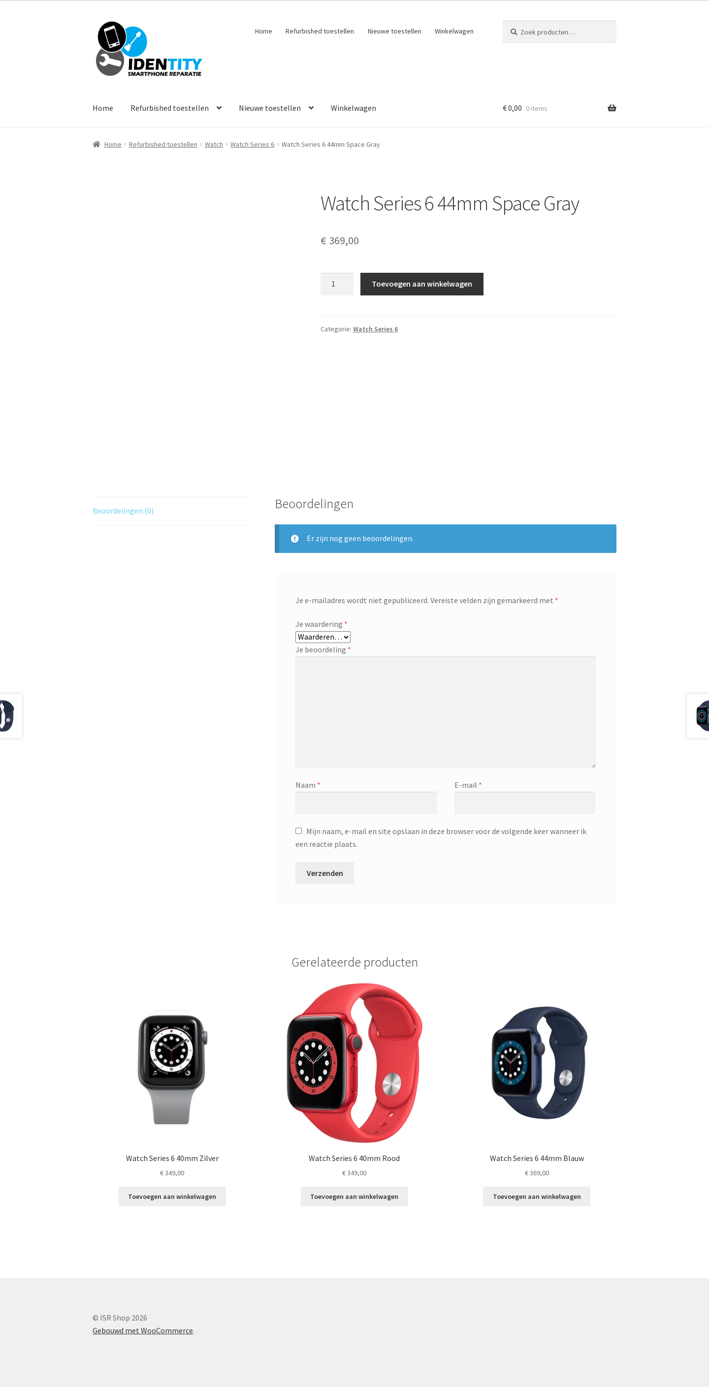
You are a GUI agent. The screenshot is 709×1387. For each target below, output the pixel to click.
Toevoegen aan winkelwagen (422, 284)
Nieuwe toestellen (394, 31)
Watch (214, 144)
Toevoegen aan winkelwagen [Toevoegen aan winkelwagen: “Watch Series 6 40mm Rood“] (354, 1196)
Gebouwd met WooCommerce (143, 1330)
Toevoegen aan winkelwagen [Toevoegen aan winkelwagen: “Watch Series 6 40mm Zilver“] (172, 1196)
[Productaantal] (337, 284)
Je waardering (321, 624)
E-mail (468, 785)
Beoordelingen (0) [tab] (123, 511)
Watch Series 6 (252, 144)
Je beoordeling (323, 649)
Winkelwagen (454, 31)
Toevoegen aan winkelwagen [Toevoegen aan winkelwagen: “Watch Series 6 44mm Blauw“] (537, 1196)
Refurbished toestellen (320, 31)
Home (263, 31)
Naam (308, 785)
